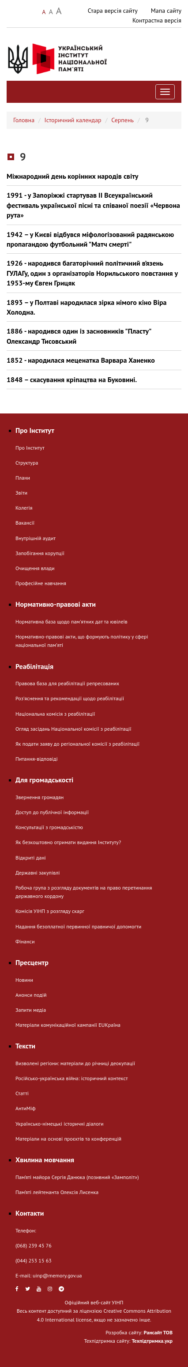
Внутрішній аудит (35, 538)
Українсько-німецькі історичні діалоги (59, 1123)
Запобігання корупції (39, 553)
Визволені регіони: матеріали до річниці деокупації (75, 1063)
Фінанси (24, 941)
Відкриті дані (30, 857)
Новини (24, 979)
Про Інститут (30, 447)
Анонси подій (31, 994)
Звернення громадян (39, 797)
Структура (26, 462)
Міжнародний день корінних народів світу (72, 176)
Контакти (29, 1213)
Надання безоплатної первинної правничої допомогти (78, 926)
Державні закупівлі (37, 872)
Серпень (122, 120)
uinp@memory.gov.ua (57, 1275)
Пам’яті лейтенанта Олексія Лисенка (56, 1192)
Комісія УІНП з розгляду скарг (49, 911)
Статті (22, 1093)
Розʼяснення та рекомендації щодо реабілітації (69, 698)
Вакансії (24, 522)
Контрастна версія (156, 20)
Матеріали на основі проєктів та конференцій (68, 1138)
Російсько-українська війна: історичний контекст (71, 1078)
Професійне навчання (40, 583)
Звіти (21, 492)
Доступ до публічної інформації (52, 812)
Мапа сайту (166, 11)
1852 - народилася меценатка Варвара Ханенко (81, 360)
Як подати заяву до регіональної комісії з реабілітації (77, 743)
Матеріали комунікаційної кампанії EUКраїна (67, 1024)
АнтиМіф (25, 1108)
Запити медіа (30, 1009)
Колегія (23, 507)
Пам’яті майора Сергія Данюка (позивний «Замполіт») (77, 1177)
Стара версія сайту (113, 11)
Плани (22, 477)
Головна (23, 120)
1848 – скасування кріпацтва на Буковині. (72, 379)
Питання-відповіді (36, 758)
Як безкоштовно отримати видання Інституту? (68, 842)
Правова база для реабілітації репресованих (67, 683)
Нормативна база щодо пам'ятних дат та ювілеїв (71, 621)
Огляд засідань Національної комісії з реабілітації (73, 728)
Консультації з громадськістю (49, 827)
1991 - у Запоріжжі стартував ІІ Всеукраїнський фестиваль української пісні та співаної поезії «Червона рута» (93, 205)
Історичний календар (73, 120)
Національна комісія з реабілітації (55, 713)
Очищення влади (35, 568)
